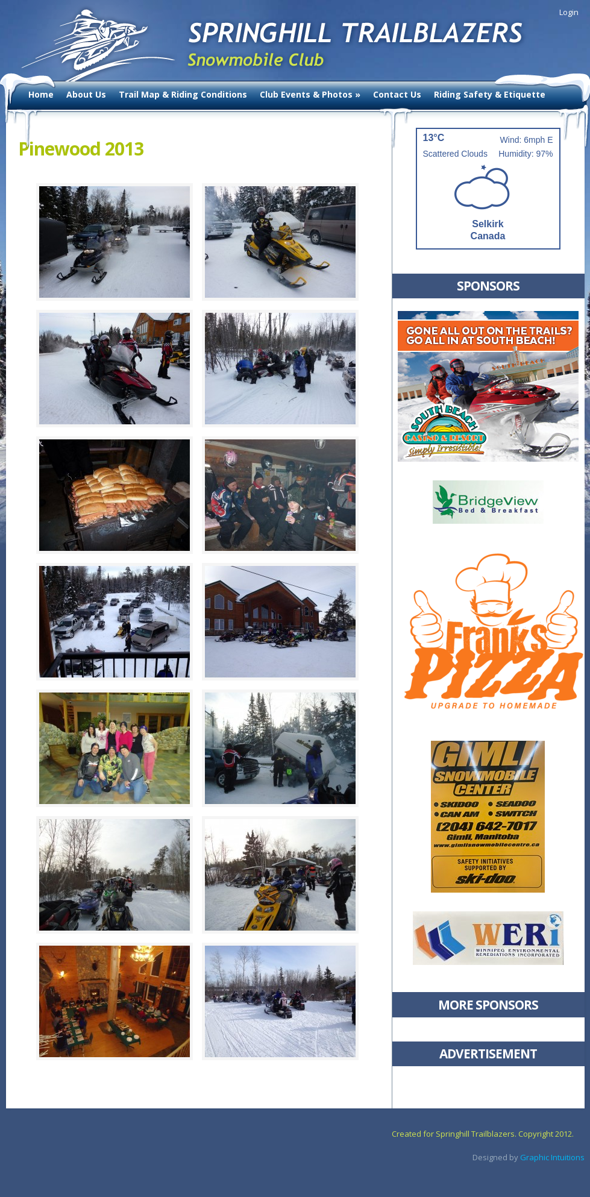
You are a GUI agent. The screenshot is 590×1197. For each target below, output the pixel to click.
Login (569, 12)
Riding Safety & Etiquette (489, 94)
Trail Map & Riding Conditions (183, 94)
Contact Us (397, 94)
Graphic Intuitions (552, 1157)
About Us (86, 94)
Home (41, 94)
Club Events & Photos (310, 94)
